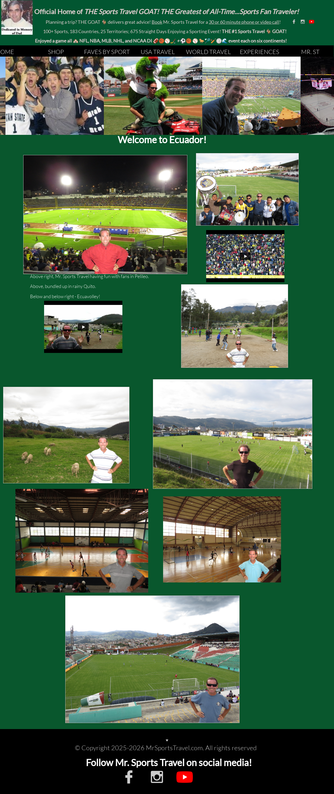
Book (157, 22)
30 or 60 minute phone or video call (244, 22)
